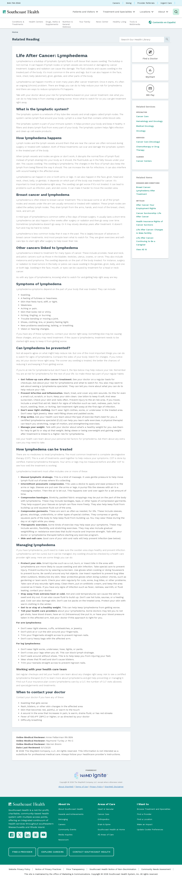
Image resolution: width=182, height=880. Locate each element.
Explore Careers (52, 851)
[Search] (176, 12)
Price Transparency (75, 869)
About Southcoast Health (70, 809)
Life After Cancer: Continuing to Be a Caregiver (145, 241)
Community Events (67, 829)
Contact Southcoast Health (91, 851)
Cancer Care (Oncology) (148, 142)
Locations (147, 11)
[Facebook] (12, 835)
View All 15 (141, 249)
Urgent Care (166, 3)
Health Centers (36, 22)
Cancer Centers (144, 161)
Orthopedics (103, 819)
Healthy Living (119, 22)
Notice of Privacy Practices (48, 869)
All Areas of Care (106, 834)
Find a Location (144, 819)
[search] (141, 39)
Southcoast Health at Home (111, 829)
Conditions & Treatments (18, 23)
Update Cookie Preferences (150, 829)
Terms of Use (81, 786)
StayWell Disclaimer (114, 786)
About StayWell (65, 786)
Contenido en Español (164, 22)
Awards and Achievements (70, 814)
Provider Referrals (146, 3)
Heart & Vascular (106, 809)
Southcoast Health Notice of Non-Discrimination (113, 869)
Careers (116, 3)
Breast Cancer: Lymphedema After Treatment (145, 190)
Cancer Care (142, 116)
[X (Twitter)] (19, 835)
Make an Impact (144, 824)
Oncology (140, 131)
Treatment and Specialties (119, 11)
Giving (128, 3)
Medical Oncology (145, 126)
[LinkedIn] (27, 835)
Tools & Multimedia (135, 23)
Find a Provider (144, 814)
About (163, 11)
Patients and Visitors (86, 11)
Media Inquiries (65, 834)
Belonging (63, 819)
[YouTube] (43, 835)
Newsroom (63, 840)
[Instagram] (35, 835)
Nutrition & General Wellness (67, 24)
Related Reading (26, 39)
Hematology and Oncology (149, 121)
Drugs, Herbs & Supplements (53, 23)
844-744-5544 (13, 3)
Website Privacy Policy (19, 869)
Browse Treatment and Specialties (153, 809)
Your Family (84, 22)
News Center (102, 22)
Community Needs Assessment (156, 869)
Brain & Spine (104, 824)
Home (15, 32)
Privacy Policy (96, 786)
